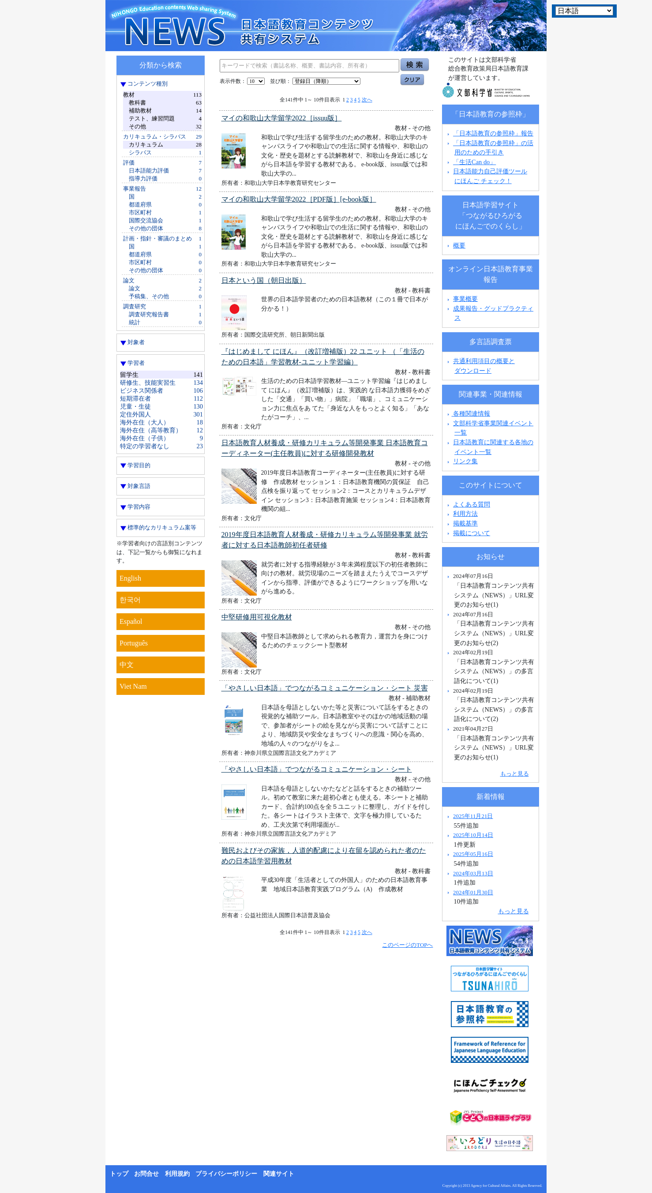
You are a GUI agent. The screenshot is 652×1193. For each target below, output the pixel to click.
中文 (127, 664)
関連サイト (278, 1173)
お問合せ (146, 1173)
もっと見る (514, 773)
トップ (119, 1173)
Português (134, 643)
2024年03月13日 (473, 873)
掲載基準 (465, 523)
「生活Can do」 (474, 161)
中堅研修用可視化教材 (256, 617)
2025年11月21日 (473, 816)
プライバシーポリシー (226, 1173)
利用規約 (177, 1173)
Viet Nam (133, 686)
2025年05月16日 (473, 854)
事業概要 (465, 298)
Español (131, 621)
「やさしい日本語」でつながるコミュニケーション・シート (316, 769)
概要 (459, 245)
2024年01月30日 (473, 892)
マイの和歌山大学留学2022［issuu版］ (281, 118)
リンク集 (465, 461)
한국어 (130, 600)
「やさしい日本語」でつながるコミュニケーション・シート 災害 (324, 688)
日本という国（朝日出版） (263, 280)
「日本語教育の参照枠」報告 (493, 133)
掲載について (471, 532)
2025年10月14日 (473, 835)
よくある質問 (471, 504)
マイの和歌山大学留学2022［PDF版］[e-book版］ (298, 199)
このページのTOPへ (407, 945)
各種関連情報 (468, 413)
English (130, 578)
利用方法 (465, 513)
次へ (367, 99)
